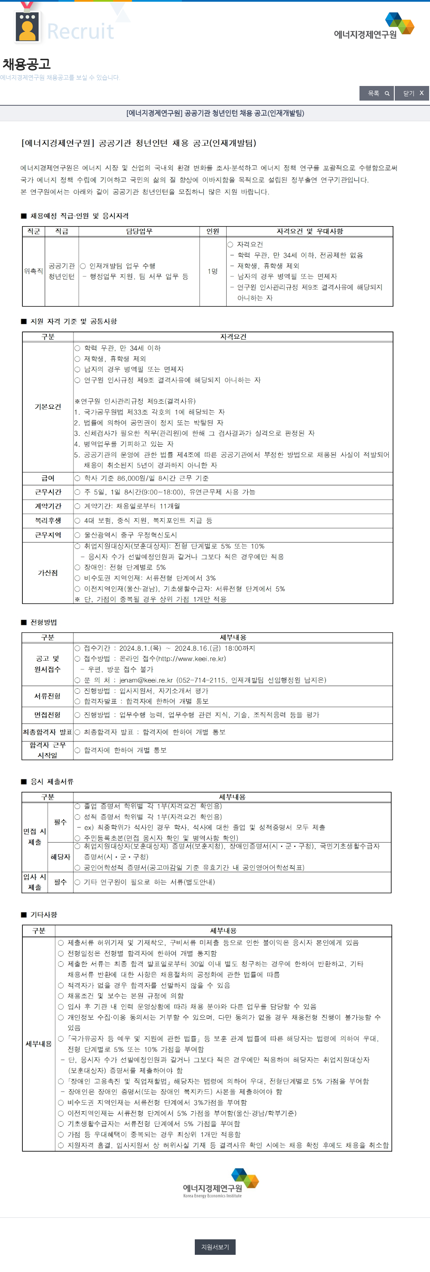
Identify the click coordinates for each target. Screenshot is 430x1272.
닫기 (409, 93)
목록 (373, 93)
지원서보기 (215, 1247)
